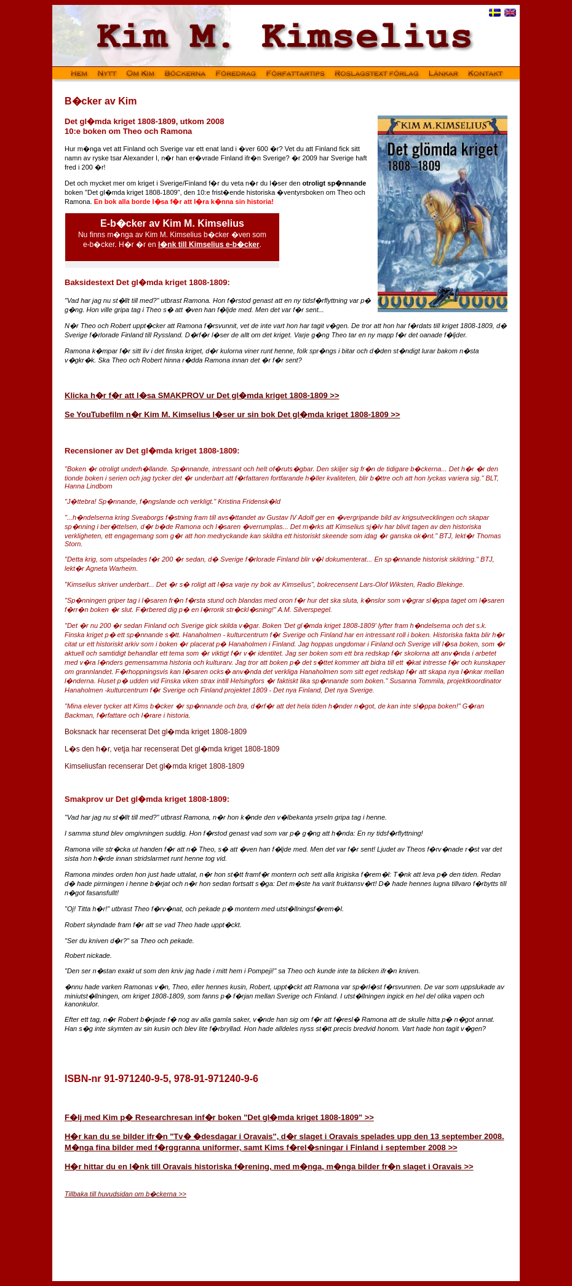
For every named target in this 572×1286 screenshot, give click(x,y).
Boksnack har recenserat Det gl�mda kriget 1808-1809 (156, 731)
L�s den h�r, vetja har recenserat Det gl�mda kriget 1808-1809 (172, 749)
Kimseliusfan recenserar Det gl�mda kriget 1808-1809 (154, 766)
